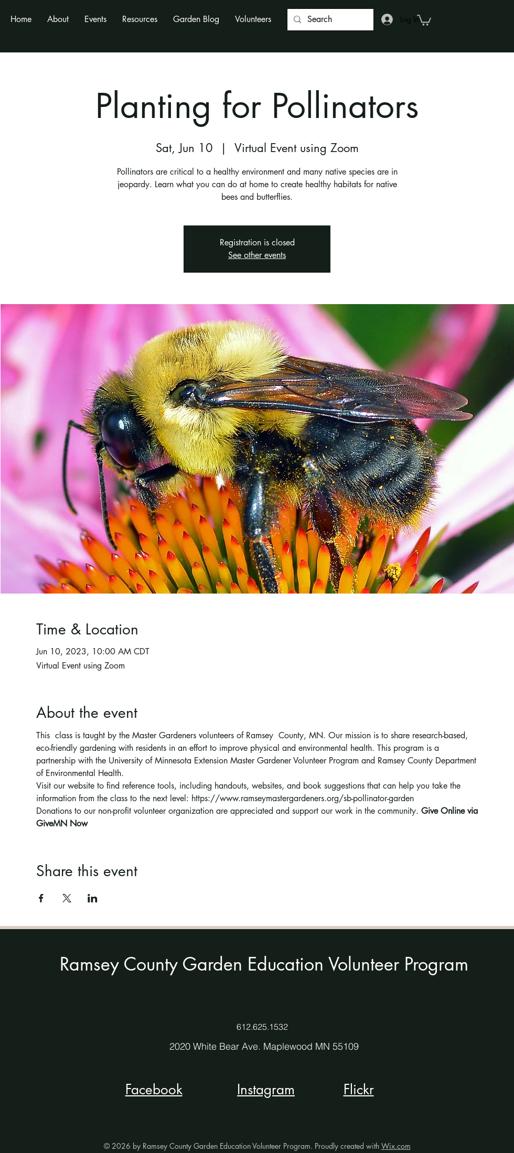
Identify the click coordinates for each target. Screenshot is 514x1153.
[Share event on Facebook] (41, 898)
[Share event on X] (67, 898)
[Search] (329, 19)
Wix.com (396, 1146)
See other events (257, 255)
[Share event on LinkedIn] (93, 898)
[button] (58, 19)
